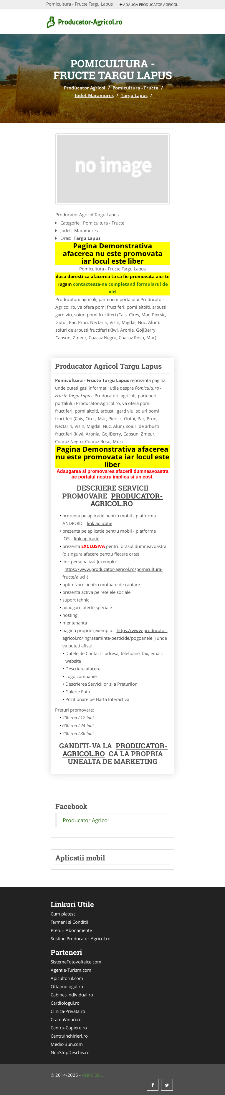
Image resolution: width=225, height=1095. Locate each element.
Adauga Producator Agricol (149, 4)
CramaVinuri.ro (66, 1019)
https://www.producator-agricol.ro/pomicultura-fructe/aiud (112, 573)
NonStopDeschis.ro (70, 1052)
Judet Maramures (94, 95)
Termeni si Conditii (69, 922)
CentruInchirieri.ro (69, 1035)
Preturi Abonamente (71, 930)
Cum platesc (63, 913)
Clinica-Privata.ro (68, 1011)
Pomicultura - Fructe (135, 88)
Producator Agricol (84, 88)
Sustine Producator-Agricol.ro (80, 938)
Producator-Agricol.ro (126, 499)
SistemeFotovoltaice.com (76, 961)
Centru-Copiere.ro (69, 1027)
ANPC (87, 1075)
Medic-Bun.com (67, 1044)
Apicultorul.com (67, 978)
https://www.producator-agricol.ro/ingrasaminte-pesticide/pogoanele (115, 634)
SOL (99, 1075)
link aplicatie (99, 523)
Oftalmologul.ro (67, 986)
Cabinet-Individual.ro (72, 994)
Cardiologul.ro (65, 1003)
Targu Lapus (134, 95)
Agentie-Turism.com (71, 970)
